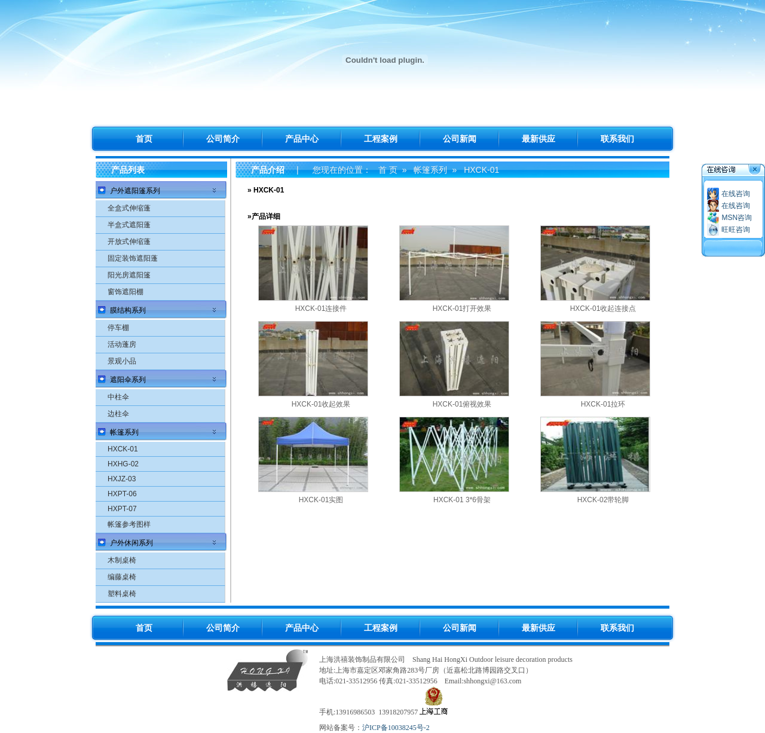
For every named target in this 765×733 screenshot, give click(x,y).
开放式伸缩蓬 (129, 241)
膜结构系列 (128, 310)
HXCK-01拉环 (603, 404)
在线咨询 (735, 194)
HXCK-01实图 (321, 500)
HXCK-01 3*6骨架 (462, 500)
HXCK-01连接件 (321, 308)
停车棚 (118, 327)
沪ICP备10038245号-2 (396, 727)
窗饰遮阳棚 (125, 292)
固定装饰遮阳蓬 (133, 258)
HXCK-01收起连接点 (603, 308)
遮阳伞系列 (128, 379)
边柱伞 (118, 414)
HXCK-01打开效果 (462, 308)
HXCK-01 (123, 449)
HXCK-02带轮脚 (603, 500)
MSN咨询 (736, 217)
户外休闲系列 (131, 543)
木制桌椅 (122, 560)
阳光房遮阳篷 (129, 275)
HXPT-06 (122, 494)
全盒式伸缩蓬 (129, 208)
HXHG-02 (123, 464)
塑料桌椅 (122, 594)
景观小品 (122, 361)
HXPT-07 (122, 509)
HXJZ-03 (122, 479)
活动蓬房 (122, 344)
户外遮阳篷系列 (135, 191)
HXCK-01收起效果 (321, 404)
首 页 (387, 170)
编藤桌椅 (122, 577)
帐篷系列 (124, 432)
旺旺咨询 (735, 229)
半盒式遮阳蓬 (129, 225)
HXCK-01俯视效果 (462, 404)
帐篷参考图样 (129, 524)
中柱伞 (118, 397)
